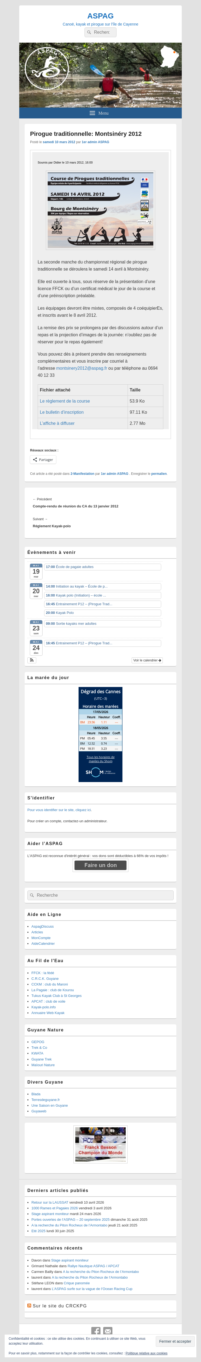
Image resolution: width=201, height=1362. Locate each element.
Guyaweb (38, 1111)
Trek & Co (39, 1048)
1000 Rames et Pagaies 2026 (54, 1208)
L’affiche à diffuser (57, 423)
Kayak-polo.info (43, 1007)
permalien (159, 474)
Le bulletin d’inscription (62, 412)
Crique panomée (77, 1283)
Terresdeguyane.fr (45, 1100)
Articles (37, 932)
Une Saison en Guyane (49, 1105)
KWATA (37, 1053)
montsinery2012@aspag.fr (81, 368)
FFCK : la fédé (42, 973)
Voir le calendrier (147, 660)
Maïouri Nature (43, 1065)
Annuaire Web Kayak (47, 1013)
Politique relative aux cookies (147, 1353)
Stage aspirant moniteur (50, 1214)
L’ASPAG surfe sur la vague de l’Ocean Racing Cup (92, 1289)
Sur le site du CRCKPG (60, 1306)
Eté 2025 (38, 1231)
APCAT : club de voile (48, 1001)
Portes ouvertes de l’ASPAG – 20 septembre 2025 (70, 1219)
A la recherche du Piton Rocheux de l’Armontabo (69, 1225)
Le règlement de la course (65, 401)
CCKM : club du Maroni (49, 984)
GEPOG (37, 1042)
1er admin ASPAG (95, 142)
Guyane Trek (41, 1059)
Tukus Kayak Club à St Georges (56, 996)
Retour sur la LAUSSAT (49, 1202)
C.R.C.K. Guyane (45, 979)
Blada (35, 1094)
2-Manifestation (82, 474)
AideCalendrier (43, 944)
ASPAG (100, 16)
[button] (32, 660)
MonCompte (41, 938)
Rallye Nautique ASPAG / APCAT (93, 1266)
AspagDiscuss (42, 926)
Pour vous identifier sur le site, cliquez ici (59, 810)
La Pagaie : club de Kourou (52, 990)
